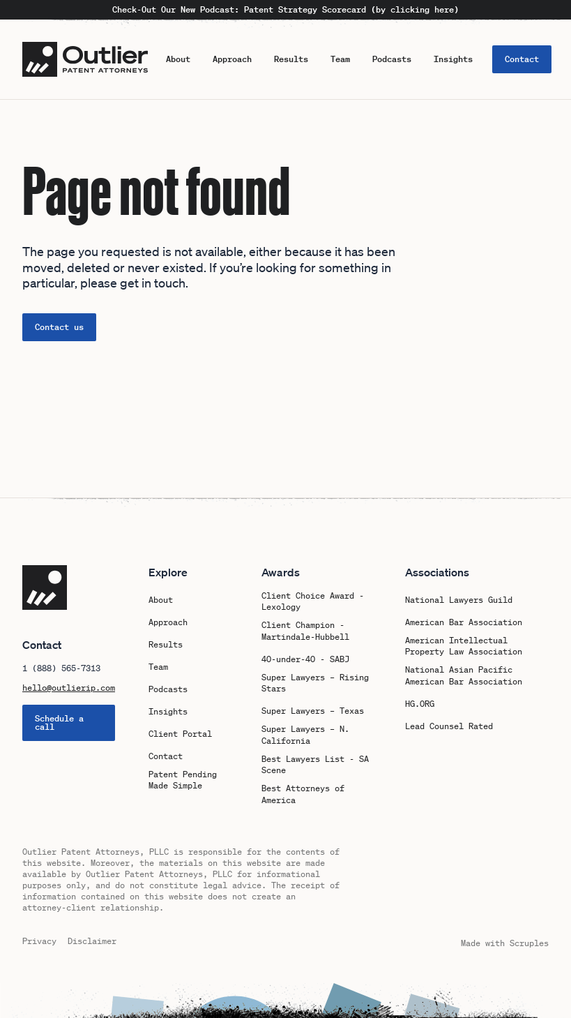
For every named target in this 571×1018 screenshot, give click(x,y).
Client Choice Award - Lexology (312, 601)
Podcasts (391, 59)
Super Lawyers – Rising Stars (315, 683)
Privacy (39, 941)
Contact (522, 59)
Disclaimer (92, 941)
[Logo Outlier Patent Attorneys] (85, 59)
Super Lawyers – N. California (305, 735)
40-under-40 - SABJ (305, 659)
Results (291, 59)
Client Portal (180, 734)
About (178, 59)
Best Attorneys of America (302, 794)
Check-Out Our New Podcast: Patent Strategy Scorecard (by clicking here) (285, 10)
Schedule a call (59, 722)
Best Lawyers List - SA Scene (315, 765)
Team (340, 59)
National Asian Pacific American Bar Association (463, 675)
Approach (232, 59)
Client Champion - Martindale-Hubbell (305, 631)
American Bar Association (463, 622)
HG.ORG (419, 704)
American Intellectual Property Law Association (463, 646)
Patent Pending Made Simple (183, 780)
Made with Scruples (505, 943)
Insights (453, 59)
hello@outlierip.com (68, 688)
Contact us (59, 327)
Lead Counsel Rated (449, 726)
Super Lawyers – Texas (312, 711)
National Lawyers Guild (458, 600)
